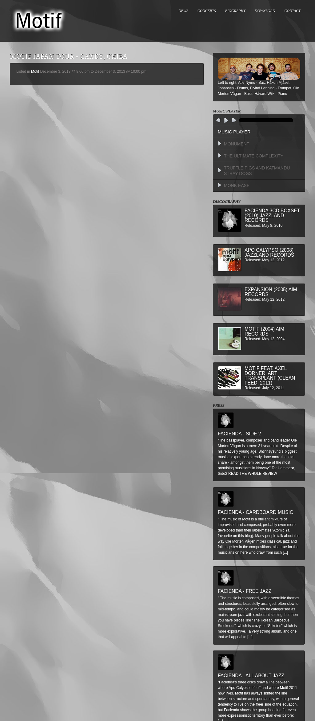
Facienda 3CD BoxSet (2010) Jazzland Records (272, 215)
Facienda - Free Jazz (244, 591)
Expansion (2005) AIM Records (271, 292)
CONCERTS (206, 11)
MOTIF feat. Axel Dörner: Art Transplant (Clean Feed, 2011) (270, 375)
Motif (35, 71)
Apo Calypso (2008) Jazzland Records (269, 252)
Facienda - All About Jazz (251, 675)
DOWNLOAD (265, 11)
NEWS (183, 11)
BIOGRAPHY (235, 11)
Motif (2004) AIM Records (264, 331)
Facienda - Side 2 (239, 433)
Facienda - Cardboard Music (255, 512)
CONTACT (293, 11)
